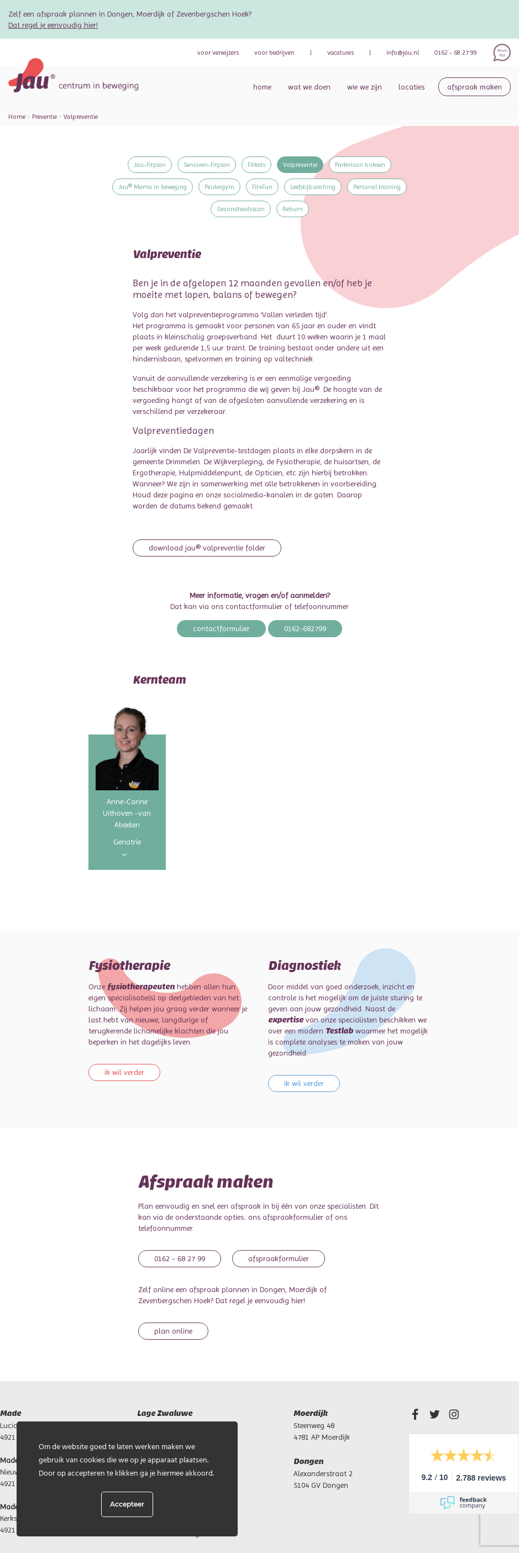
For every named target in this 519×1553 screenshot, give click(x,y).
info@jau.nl (402, 52)
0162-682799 (305, 628)
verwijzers (218, 52)
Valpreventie (300, 165)
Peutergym (219, 187)
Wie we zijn (364, 86)
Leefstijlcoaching (312, 187)
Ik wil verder (124, 1072)
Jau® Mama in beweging (152, 187)
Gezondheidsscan (241, 209)
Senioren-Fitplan (207, 165)
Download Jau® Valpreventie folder (207, 547)
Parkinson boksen (360, 165)
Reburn (292, 209)
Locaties (411, 86)
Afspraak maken (474, 86)
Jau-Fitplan (150, 165)
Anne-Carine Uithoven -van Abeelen (127, 813)
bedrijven (274, 52)
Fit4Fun (262, 187)
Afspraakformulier (278, 1258)
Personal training (377, 187)
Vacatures (340, 52)
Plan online (173, 1330)
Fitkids (256, 165)
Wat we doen (309, 86)
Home (262, 86)
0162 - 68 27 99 (455, 52)
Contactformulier (221, 628)
